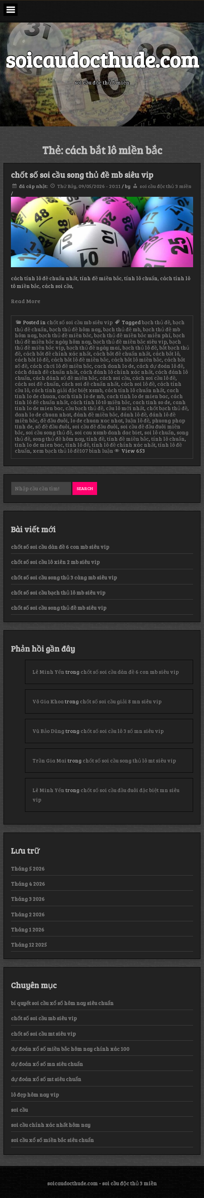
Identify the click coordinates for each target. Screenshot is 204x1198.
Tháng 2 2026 (28, 914)
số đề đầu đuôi (52, 426)
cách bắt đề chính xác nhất (57, 353)
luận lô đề (137, 420)
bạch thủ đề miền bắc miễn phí (132, 335)
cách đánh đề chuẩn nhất (46, 371)
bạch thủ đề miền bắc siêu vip (130, 341)
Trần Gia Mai (49, 760)
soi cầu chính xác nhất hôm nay (50, 1124)
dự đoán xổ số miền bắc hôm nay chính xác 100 (70, 1048)
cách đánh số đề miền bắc (65, 377)
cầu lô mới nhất (125, 408)
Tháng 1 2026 (27, 929)
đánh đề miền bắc (96, 414)
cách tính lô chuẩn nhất (134, 390)
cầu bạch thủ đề (84, 408)
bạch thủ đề (156, 322)
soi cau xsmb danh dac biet (108, 432)
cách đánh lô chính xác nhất (116, 371)
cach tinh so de (151, 402)
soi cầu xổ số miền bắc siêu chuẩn (52, 1139)
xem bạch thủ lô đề (56, 450)
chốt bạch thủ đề (167, 408)
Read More (25, 301)
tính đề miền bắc (128, 438)
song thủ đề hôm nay (58, 438)
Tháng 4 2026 (28, 883)
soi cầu (19, 1109)
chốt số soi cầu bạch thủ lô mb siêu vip (58, 592)
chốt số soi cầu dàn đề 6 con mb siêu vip (60, 546)
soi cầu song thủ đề (49, 432)
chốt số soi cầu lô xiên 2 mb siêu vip (55, 561)
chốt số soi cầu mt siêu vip (43, 1033)
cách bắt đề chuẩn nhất (121, 353)
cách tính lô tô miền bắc (100, 402)
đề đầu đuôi (54, 420)
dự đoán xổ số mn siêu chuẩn (47, 1063)
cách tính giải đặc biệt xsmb (67, 390)
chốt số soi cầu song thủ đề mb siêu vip (82, 174)
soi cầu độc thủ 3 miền (165, 186)
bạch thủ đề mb (121, 329)
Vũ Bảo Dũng (48, 730)
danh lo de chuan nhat (43, 414)
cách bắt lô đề (32, 359)
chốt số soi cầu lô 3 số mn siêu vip (122, 730)
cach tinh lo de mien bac (137, 396)
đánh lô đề (133, 414)
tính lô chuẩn (168, 438)
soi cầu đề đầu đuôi (95, 426)
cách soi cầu (115, 377)
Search (85, 488)
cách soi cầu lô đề (154, 377)
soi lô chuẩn (159, 432)
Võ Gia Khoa (48, 701)
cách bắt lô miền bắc (136, 359)
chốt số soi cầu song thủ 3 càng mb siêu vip (64, 577)
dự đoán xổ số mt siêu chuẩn (46, 1079)
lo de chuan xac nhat (96, 420)
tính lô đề (77, 444)
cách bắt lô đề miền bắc (80, 359)
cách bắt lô (166, 353)
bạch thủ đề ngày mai (93, 347)
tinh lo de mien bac (39, 444)
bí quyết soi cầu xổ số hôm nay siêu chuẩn (62, 1002)
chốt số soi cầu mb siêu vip (80, 322)
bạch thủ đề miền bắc (65, 335)
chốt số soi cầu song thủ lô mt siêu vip (129, 760)
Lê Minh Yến (48, 671)
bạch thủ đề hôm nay (75, 329)
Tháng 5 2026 (28, 868)
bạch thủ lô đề (139, 347)
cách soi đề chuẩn (37, 383)
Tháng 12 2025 (29, 944)
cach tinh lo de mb (81, 396)
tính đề (95, 438)
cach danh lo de (114, 365)
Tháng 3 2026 (28, 898)
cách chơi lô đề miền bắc (61, 365)
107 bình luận (96, 450)
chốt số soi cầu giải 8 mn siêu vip (120, 701)
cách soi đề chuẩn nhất (90, 383)
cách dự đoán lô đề (159, 365)
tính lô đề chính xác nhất (123, 444)
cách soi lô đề (138, 383)
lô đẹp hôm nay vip (35, 1094)
